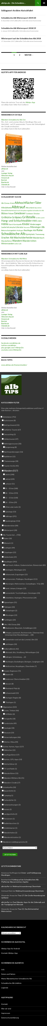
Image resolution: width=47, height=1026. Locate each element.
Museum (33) (9, 733)
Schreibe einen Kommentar (32, 21)
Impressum (5, 1013)
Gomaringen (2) (11, 610)
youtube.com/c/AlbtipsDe (11, 350)
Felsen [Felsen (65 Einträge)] (11, 213)
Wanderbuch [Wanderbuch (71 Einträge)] (38, 237)
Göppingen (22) (10, 552)
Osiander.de (5, 184)
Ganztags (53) (10, 512)
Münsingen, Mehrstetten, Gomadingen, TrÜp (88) (24, 584)
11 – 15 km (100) (11, 498)
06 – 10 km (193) (11, 493)
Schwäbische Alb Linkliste (11, 983)
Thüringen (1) (10, 702)
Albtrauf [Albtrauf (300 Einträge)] (18, 207)
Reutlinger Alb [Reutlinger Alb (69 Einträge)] (30, 230)
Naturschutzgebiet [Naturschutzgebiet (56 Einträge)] (8, 230)
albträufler (18, 21)
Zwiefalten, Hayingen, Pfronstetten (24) (20, 598)
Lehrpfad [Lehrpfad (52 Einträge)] (12, 227)
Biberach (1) (8, 543)
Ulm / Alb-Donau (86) (12, 624)
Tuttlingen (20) (10, 620)
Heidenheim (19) (10, 557)
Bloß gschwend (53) (11, 425)
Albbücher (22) (9, 750)
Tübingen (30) (9, 607)
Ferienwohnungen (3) (12, 805)
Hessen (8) (9, 684)
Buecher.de (5, 182)
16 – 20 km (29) (11, 502)
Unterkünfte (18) (9, 787)
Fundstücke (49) (10, 723)
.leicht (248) (9, 474)
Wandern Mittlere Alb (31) (14, 778)
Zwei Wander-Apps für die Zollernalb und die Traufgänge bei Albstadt (23, 903)
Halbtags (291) (11, 516)
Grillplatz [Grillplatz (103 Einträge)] (17, 217)
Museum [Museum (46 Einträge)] (27, 227)
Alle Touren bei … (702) (12, 535)
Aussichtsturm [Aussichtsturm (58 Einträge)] (7, 210)
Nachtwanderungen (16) (13, 452)
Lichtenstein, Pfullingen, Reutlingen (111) (21, 579)
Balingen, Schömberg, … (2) (15, 657)
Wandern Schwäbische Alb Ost (13, 120)
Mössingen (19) (11, 615)
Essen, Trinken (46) (11, 710)
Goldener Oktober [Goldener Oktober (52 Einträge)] (33, 214)
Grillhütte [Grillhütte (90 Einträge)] (6, 217)
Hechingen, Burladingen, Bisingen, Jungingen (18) (24, 662)
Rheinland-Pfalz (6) (12, 688)
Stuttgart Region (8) (13, 698)
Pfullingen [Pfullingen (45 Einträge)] (20, 230)
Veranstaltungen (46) (12, 737)
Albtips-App (30, 102)
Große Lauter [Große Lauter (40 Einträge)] (40, 217)
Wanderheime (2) (10, 833)
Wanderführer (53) (11, 773)
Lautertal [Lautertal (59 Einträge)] (5, 227)
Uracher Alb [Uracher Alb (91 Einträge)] (7, 237)
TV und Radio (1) (10, 769)
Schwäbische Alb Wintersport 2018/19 (18, 28)
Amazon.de (5, 178)
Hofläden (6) (10, 714)
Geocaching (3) (10, 434)
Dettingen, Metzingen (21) (15, 570)
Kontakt (4, 1004)
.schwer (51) (10, 484)
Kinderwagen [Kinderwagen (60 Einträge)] (35, 224)
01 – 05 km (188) (11, 488)
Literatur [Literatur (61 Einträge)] (19, 227)
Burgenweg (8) (11, 447)
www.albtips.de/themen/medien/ (14, 365)
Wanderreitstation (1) (12, 837)
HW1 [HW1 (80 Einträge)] (34, 220)
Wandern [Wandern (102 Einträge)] (17, 240)
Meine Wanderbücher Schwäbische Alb (16, 979)
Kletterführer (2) (10, 764)
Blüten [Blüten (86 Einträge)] (4, 213)
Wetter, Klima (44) (11, 742)
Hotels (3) (8, 809)
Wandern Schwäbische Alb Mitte (14, 259)
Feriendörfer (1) (10, 800)
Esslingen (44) (9, 548)
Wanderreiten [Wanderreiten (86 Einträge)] (29, 240)
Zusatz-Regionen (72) (12, 671)
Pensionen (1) (9, 819)
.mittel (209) (10, 479)
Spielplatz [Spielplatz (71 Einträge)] (30, 234)
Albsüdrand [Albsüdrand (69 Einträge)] (6, 207)
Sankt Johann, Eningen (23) (15, 588)
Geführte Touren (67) (12, 430)
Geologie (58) (9, 728)
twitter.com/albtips (8, 345)
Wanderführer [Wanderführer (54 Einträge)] (6, 241)
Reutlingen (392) (10, 562)
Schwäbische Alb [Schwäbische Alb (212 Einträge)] (13, 234)
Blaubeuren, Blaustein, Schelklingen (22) (20, 628)
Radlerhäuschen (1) (11, 823)
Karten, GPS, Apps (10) (13, 759)
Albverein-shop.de (7, 175)
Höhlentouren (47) (11, 439)
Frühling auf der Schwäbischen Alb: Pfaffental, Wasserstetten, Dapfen (20, 881)
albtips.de (4, 169)
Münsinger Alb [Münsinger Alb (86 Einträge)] (37, 227)
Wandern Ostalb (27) (12, 783)
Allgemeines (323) (10, 707)
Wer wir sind (6, 1009)
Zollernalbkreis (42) (11, 649)
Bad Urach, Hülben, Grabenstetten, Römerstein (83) (25, 565)
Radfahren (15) (9, 456)
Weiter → (29, 55)
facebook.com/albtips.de (10, 343)
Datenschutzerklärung (10, 1018)
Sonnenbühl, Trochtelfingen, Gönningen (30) (22, 593)
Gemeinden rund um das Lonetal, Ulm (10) (21, 639)
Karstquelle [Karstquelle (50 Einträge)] (17, 224)
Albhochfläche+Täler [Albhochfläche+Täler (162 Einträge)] (28, 202)
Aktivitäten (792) (9, 417)
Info (3, 969)
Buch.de (4, 180)
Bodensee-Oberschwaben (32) (17, 679)
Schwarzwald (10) (12, 693)
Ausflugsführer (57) (11, 755)
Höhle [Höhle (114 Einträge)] (4, 224)
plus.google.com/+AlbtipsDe (12, 347)
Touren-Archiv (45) (11, 466)
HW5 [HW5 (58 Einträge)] (40, 221)
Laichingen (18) (11, 644)
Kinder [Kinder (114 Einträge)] (26, 224)
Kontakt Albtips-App (9, 953)
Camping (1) (8, 795)
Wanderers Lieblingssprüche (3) (15, 842)
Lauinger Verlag (6, 173)
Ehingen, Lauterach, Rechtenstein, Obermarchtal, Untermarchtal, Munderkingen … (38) (24, 634)
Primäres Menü (44, 3)
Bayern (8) (9, 674)
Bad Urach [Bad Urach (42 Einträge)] (16, 210)
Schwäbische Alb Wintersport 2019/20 (18, 18)
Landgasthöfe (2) (10, 814)
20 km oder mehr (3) (13, 507)
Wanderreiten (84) (11, 525)
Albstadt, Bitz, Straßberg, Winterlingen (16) (22, 652)
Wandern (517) (11, 470)
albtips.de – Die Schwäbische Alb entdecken (13, 3)
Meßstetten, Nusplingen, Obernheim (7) (21, 666)
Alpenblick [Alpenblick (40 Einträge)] (37, 208)
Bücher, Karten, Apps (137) (13, 746)
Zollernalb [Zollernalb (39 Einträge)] (18, 243)
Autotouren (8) (10, 420)
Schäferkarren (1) (10, 828)
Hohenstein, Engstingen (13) (16, 574)
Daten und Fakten (8, 974)
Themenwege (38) (11, 461)
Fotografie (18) (9, 719)
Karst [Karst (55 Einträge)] (11, 224)
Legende (4, 988)
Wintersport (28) (10, 530)
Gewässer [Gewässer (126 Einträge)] (20, 213)
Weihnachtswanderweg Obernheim (27, 886)
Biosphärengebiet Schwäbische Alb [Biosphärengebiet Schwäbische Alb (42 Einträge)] (32, 210)
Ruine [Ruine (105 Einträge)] (39, 230)
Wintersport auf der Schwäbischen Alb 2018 (21, 38)
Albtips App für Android (10, 948)
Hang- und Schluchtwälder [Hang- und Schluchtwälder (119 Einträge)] (16, 220)
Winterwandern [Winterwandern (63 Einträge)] (7, 243)
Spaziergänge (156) (12, 521)
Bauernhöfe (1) (10, 791)
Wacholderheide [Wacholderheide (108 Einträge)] (23, 237)
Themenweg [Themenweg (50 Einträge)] (39, 234)
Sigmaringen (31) (10, 602)
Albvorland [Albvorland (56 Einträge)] (30, 208)
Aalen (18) (8, 538)
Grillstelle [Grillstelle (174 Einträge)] (28, 217)
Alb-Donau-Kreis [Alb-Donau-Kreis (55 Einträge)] (7, 203)
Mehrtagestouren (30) (12, 444)
